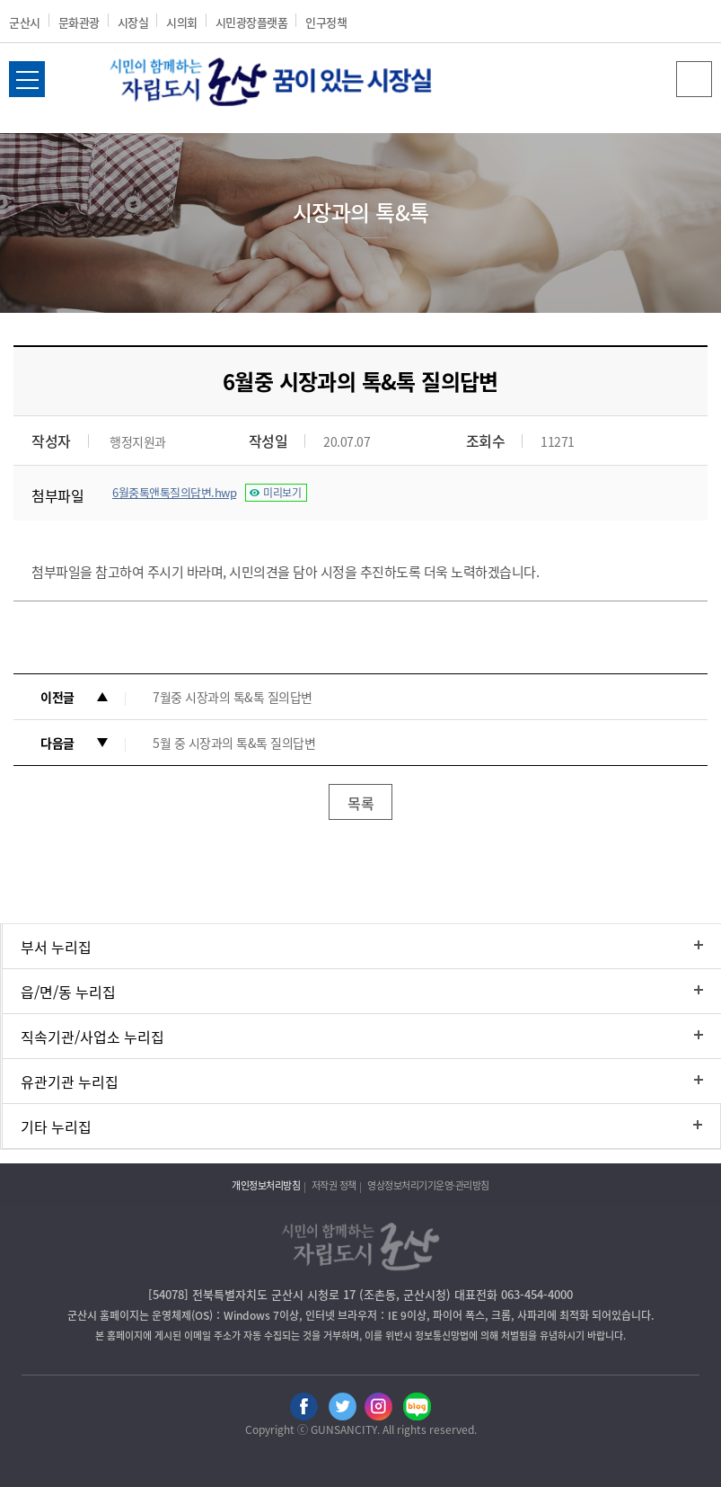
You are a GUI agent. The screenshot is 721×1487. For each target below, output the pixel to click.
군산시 (24, 22)
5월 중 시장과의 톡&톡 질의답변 (234, 743)
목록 (360, 803)
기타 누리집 (56, 1126)
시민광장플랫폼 (251, 22)
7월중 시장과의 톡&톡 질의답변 (232, 697)
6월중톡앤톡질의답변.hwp (174, 492)
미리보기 (282, 493)
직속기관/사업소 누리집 (92, 1036)
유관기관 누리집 (70, 1081)
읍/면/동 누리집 (68, 991)
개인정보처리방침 (266, 1185)
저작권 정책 (334, 1185)
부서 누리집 (56, 946)
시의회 (182, 22)
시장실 (133, 22)
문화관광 (79, 22)
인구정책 (326, 22)
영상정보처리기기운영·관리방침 (428, 1185)
